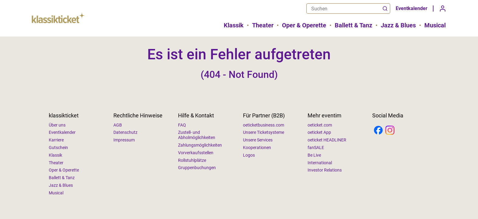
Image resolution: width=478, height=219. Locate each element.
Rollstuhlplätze (192, 160)
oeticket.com (320, 125)
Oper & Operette (304, 25)
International (320, 162)
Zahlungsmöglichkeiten (200, 145)
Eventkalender (411, 8)
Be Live (314, 155)
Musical (435, 25)
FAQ (182, 125)
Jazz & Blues (398, 25)
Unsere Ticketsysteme (263, 132)
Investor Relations (325, 170)
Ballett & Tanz (353, 25)
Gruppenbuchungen (197, 167)
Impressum (124, 139)
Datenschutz (125, 132)
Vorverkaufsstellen (195, 152)
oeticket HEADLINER (327, 139)
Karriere (56, 139)
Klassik (234, 25)
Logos (249, 155)
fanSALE (316, 147)
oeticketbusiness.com (263, 125)
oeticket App (319, 132)
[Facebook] (378, 130)
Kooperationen (257, 147)
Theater (262, 25)
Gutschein (58, 147)
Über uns (57, 125)
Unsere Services (258, 139)
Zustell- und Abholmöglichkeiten (196, 135)
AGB (117, 125)
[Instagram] (389, 131)
